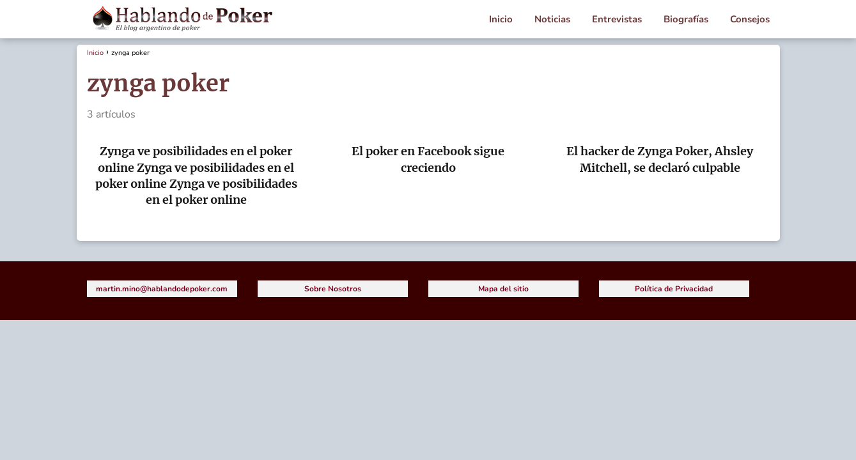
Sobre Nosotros (332, 289)
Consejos (750, 19)
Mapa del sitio (503, 289)
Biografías (686, 19)
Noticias (552, 19)
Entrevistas (617, 19)
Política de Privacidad (674, 289)
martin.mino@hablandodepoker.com (162, 289)
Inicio (501, 19)
